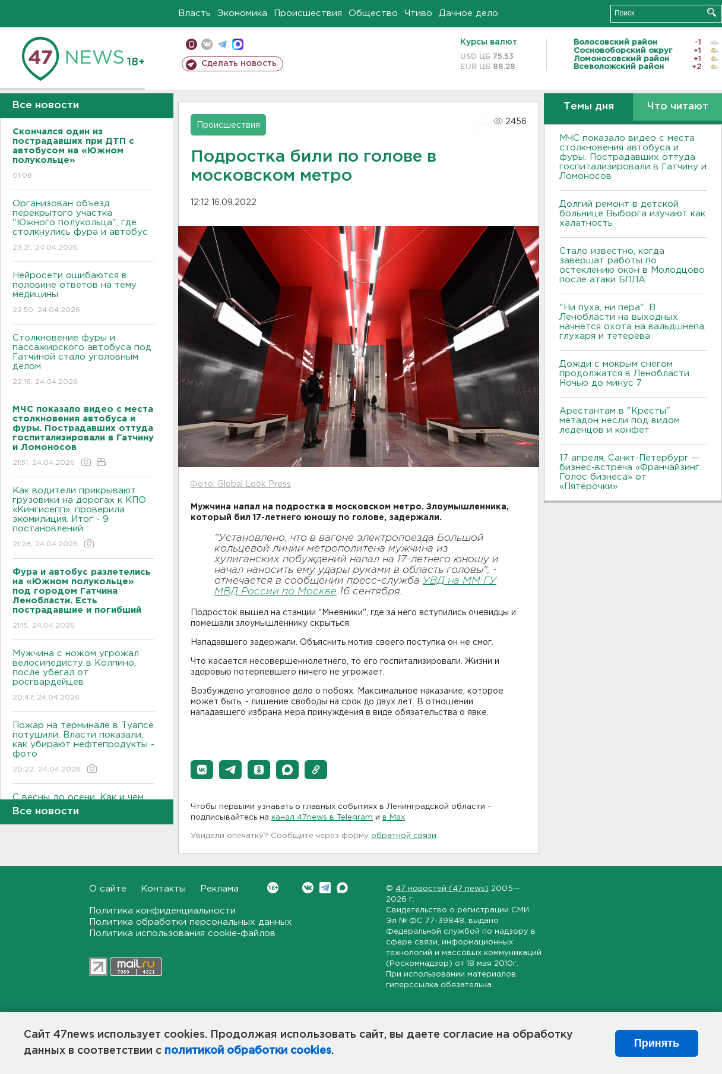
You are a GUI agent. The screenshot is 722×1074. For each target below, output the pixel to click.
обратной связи (403, 836)
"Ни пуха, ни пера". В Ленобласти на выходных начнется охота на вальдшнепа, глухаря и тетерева (632, 322)
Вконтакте (272, 887)
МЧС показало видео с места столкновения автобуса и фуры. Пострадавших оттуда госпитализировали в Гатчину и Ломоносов (633, 157)
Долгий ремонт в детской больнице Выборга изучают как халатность (632, 213)
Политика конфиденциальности (162, 911)
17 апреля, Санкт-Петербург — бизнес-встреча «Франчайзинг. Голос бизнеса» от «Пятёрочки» (630, 472)
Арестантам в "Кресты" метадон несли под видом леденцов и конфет (619, 420)
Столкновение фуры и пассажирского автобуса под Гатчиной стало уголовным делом (83, 360)
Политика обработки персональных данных (190, 922)
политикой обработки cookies (247, 1051)
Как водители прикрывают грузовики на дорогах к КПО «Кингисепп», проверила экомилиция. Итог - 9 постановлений (83, 518)
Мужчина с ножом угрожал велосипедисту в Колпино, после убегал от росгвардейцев (83, 676)
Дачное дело (468, 13)
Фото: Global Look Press (240, 484)
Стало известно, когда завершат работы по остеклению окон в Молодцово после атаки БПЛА (632, 265)
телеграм (222, 44)
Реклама (219, 889)
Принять (656, 1043)
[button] (202, 769)
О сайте (107, 889)
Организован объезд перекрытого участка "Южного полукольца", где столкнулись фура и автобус (83, 226)
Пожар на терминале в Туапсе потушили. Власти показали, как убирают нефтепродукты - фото (83, 748)
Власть (194, 13)
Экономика (242, 13)
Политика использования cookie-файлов (182, 933)
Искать (711, 12)
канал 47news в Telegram (322, 817)
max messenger (237, 44)
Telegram (325, 887)
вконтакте (207, 44)
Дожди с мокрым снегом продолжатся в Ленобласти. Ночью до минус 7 (625, 373)
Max (342, 887)
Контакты (163, 889)
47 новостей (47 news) (442, 889)
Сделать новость (239, 63)
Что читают (677, 106)
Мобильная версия (191, 44)
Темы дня (588, 106)
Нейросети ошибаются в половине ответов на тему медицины (83, 293)
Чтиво (418, 13)
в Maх (393, 817)
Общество (373, 13)
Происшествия (308, 13)
